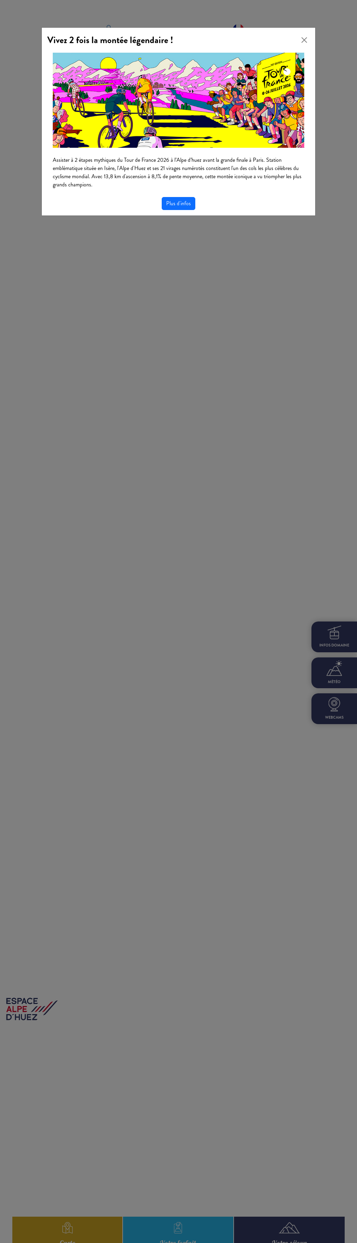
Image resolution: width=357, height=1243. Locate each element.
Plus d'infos (178, 203)
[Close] (304, 40)
